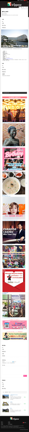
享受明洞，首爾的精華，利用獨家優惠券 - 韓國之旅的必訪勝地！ (11, 268)
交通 (3, 23)
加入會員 (21, 0)
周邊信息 (4, 27)
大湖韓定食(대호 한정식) (14, 394)
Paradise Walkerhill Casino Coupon (7, 244)
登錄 (23, 0)
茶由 (11, 408)
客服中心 (18, 0)
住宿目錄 (7, 8)
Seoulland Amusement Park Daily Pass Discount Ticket (10, 122)
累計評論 (4, 25)
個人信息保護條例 (10, 424)
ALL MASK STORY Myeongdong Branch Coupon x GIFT (10, 220)
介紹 (3, 67)
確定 (24, 375)
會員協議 (2, 424)
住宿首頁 (4, 8)
